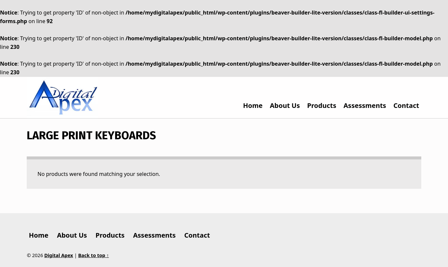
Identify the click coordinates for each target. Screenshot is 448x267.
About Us (285, 105)
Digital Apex (58, 255)
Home (253, 105)
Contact (406, 105)
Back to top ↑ (93, 255)
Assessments (364, 105)
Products (321, 105)
